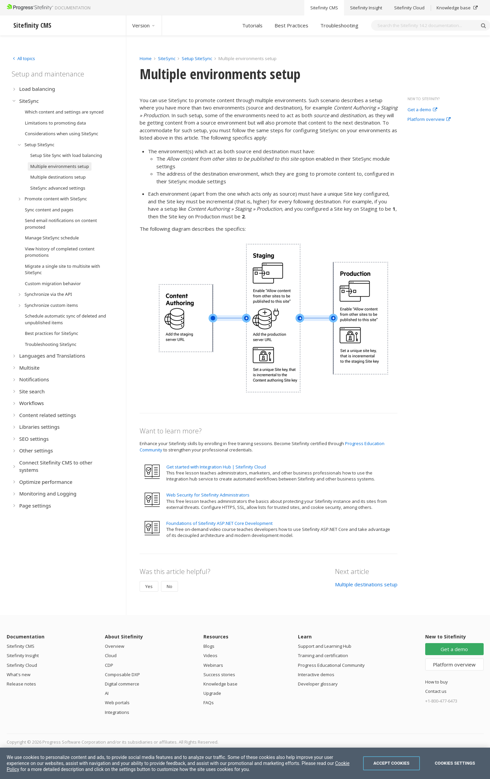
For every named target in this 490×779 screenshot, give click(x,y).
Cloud (111, 655)
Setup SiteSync (197, 58)
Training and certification (323, 655)
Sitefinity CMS (20, 646)
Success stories (219, 674)
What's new (18, 674)
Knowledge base (220, 684)
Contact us (436, 691)
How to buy (436, 682)
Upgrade (212, 693)
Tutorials (252, 25)
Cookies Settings (455, 763)
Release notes (21, 684)
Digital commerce (122, 684)
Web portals (117, 703)
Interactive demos (316, 674)
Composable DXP (122, 674)
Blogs (208, 646)
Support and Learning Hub (324, 646)
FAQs (208, 703)
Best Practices (291, 25)
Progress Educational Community (331, 665)
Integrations (117, 712)
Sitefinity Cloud (22, 665)
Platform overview (429, 119)
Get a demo (422, 110)
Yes (149, 586)
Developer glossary (318, 684)
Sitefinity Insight (23, 655)
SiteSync (166, 58)
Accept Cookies (391, 763)
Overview (114, 646)
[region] (245, 763)
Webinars (213, 665)
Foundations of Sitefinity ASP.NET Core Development (219, 523)
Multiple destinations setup (366, 584)
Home (146, 58)
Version (144, 25)
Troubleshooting (339, 25)
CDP (109, 665)
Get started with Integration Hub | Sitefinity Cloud (216, 467)
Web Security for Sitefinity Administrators (208, 495)
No (169, 586)
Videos (210, 655)
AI (107, 693)
